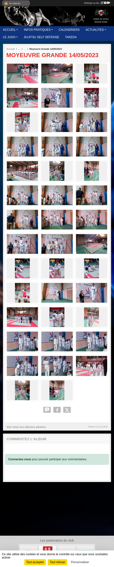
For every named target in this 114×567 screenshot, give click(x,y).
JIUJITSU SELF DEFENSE (41, 37)
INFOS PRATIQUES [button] (37, 29)
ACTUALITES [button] (95, 29)
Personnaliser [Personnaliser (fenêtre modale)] (80, 562)
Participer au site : (97, 3)
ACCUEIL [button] (9, 29)
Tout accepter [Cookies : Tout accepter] (35, 562)
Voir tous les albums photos (26, 427)
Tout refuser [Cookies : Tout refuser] (57, 562)
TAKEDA (71, 37)
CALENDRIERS (69, 29)
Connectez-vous (19, 459)
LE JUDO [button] (9, 37)
